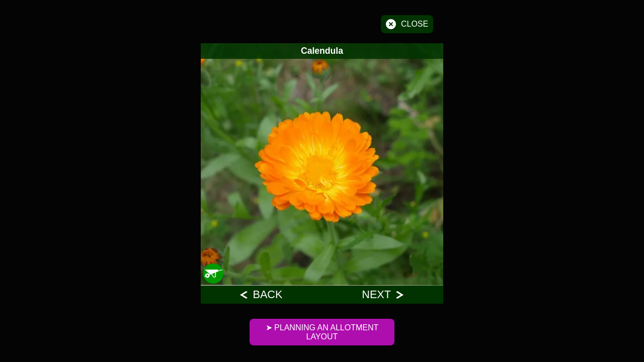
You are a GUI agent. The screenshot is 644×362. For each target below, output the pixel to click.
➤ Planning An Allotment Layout (322, 332)
